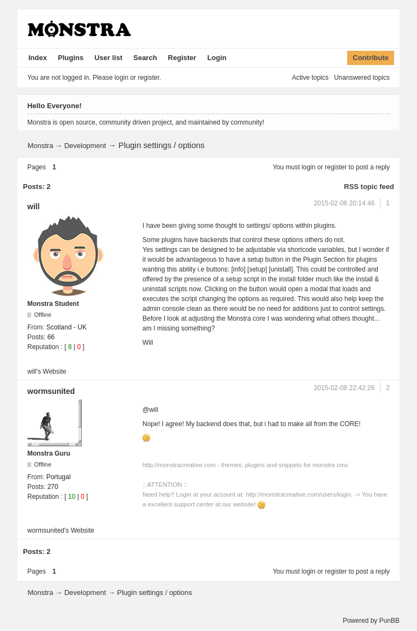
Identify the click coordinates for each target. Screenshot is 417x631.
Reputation (43, 347)
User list (108, 58)
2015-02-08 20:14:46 (344, 203)
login (308, 167)
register (336, 167)
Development (85, 145)
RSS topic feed (369, 186)
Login (217, 58)
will (33, 206)
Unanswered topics (362, 77)
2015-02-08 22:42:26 (344, 388)
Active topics (310, 77)
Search (145, 58)
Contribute (371, 58)
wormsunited (51, 391)
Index (37, 58)
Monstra (40, 145)
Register (182, 58)
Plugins (71, 58)
